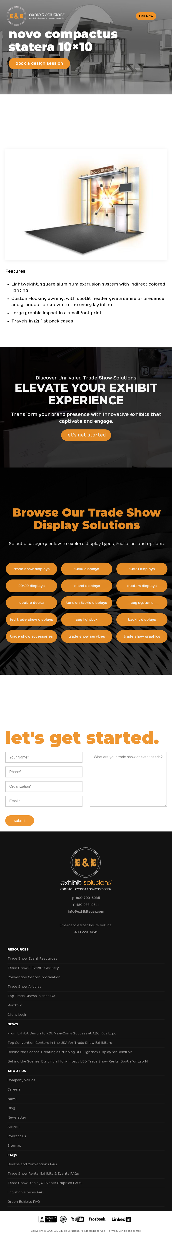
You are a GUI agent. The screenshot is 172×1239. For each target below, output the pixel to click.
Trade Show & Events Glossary (33, 968)
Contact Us (16, 1136)
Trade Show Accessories (37, 636)
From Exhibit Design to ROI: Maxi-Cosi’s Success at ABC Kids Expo (61, 1033)
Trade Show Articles (24, 987)
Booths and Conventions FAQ (32, 1164)
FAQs (12, 1155)
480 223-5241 (86, 932)
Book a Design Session (39, 63)
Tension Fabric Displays (92, 603)
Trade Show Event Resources (32, 959)
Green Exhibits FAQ (23, 1202)
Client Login (17, 1015)
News (12, 1024)
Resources (18, 949)
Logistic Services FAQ (25, 1192)
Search (13, 1127)
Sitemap (14, 1146)
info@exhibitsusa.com (86, 912)
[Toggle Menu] (164, 16)
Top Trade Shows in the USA (31, 996)
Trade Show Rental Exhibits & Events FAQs (43, 1174)
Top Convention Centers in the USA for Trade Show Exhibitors (59, 1043)
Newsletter (16, 1118)
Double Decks (37, 603)
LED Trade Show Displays (37, 620)
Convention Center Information (33, 977)
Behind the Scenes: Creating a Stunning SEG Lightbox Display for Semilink (69, 1052)
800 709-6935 (88, 898)
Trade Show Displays (37, 569)
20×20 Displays (37, 586)
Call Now (146, 16)
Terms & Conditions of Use (124, 1231)
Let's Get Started (86, 441)
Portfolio (14, 1005)
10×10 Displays (92, 569)
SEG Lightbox (92, 620)
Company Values (21, 1080)
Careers (14, 1089)
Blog (11, 1108)
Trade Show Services (92, 636)
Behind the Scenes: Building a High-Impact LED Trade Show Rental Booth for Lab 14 (77, 1061)
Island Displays (92, 586)
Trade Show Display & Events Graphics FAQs (44, 1183)
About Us (16, 1071)
